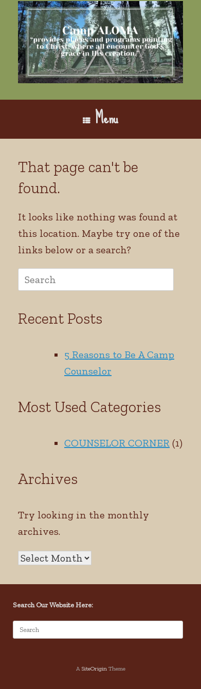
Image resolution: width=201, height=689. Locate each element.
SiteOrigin (94, 668)
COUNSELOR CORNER (117, 443)
